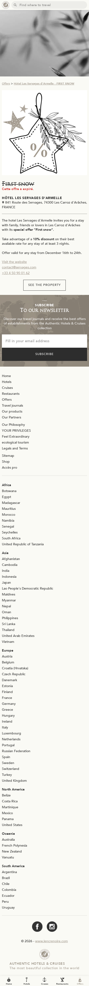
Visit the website (14, 262)
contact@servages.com (19, 267)
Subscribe (44, 354)
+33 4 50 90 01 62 (16, 273)
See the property (44, 285)
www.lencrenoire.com (51, 941)
